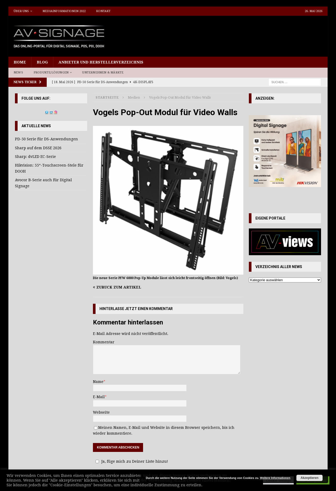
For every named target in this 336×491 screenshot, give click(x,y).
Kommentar (103, 342)
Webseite (101, 412)
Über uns (21, 11)
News (18, 72)
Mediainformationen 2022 (64, 11)
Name (98, 382)
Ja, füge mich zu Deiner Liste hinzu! (131, 461)
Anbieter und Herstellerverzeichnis (101, 62)
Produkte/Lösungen (51, 72)
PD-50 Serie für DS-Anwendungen (46, 139)
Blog (42, 62)
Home (20, 62)
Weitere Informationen (275, 477)
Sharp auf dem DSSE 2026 (38, 148)
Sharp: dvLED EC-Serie (35, 156)
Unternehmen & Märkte (102, 72)
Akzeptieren (309, 478)
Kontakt (103, 11)
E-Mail (99, 397)
